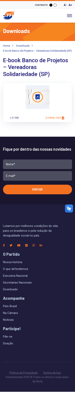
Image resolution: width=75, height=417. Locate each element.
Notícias (8, 320)
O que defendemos (15, 269)
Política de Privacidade (23, 372)
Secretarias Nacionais (17, 282)
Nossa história (12, 262)
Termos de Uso (52, 372)
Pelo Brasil (10, 306)
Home (6, 45)
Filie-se (7, 336)
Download (55, 118)
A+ (70, 5)
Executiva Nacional (15, 276)
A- (65, 5)
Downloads (23, 45)
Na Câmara (10, 313)
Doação (8, 343)
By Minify (38, 381)
